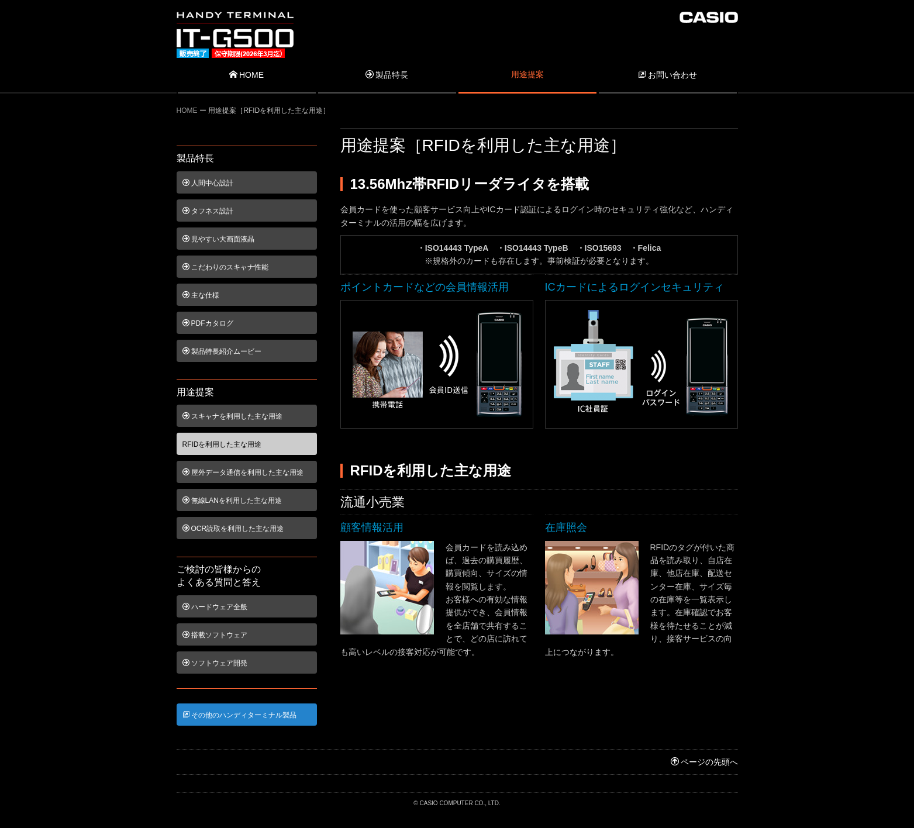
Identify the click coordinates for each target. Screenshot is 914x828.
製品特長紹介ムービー (221, 351)
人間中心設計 (207, 183)
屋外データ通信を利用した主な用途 (242, 472)
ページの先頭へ (704, 762)
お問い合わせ (667, 75)
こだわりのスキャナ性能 (225, 267)
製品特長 (386, 75)
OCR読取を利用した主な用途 (233, 529)
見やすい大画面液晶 (218, 239)
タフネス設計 (207, 211)
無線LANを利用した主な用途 (232, 500)
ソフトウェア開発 (214, 663)
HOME (246, 75)
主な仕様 (200, 295)
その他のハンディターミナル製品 (239, 715)
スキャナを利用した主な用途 (232, 416)
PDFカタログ (207, 323)
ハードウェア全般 (214, 607)
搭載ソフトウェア (214, 635)
